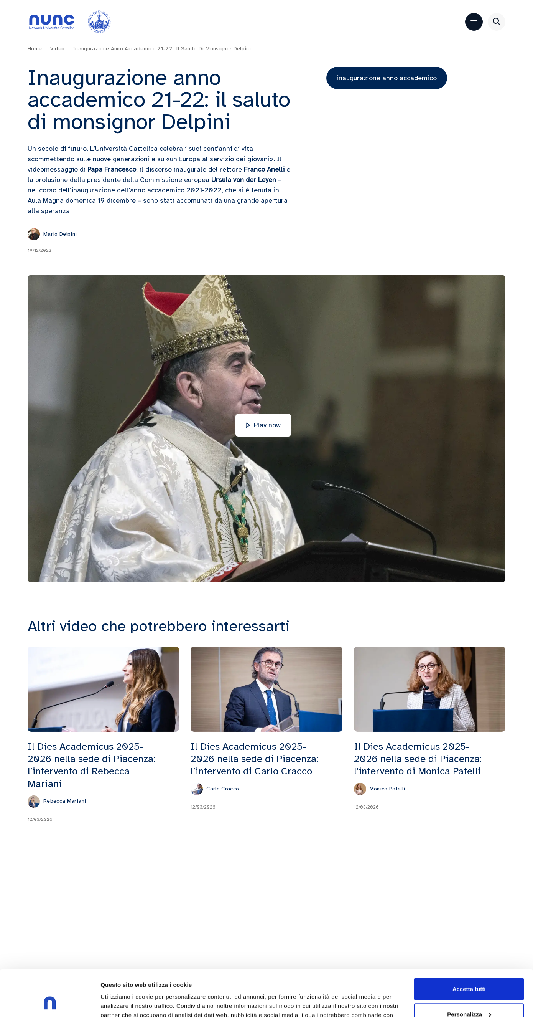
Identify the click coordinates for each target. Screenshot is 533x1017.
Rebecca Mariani (64, 800)
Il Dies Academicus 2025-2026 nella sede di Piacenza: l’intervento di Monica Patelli (418, 758)
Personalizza (469, 970)
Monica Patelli (387, 788)
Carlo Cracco (222, 788)
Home (37, 48)
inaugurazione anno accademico (387, 78)
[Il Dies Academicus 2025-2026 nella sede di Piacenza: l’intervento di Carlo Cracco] (266, 688)
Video (59, 48)
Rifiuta (469, 995)
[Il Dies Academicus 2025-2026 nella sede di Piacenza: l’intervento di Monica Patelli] (429, 688)
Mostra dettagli (121, 1002)
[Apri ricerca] (496, 22)
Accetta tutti (469, 945)
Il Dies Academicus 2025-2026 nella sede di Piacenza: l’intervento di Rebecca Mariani (91, 764)
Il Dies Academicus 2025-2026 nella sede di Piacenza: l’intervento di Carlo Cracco (254, 758)
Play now (263, 425)
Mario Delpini (60, 234)
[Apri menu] (474, 22)
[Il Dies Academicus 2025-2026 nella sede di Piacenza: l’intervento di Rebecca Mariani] (103, 688)
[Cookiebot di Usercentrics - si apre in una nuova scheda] (49, 1002)
